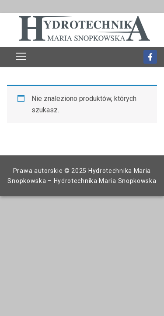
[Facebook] (150, 57)
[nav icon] (21, 56)
